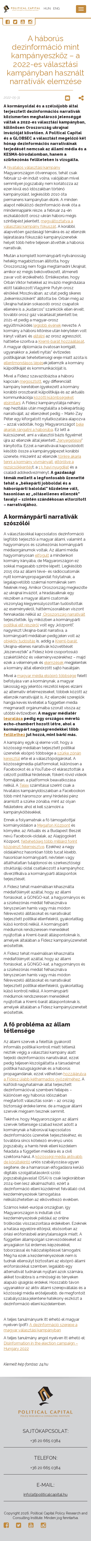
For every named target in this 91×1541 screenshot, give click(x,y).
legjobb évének (47, 325)
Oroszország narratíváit (63, 614)
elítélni (39, 336)
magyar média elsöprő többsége (46, 675)
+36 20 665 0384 (45, 1440)
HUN (47, 8)
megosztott (30, 381)
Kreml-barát (66, 641)
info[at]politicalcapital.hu (45, 1494)
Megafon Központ (53, 825)
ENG (56, 8)
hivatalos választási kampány (33, 167)
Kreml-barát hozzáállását (61, 341)
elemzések (54, 662)
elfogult (42, 555)
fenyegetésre (70, 440)
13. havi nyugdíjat (54, 467)
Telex (24, 785)
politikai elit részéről (21, 625)
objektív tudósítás (19, 641)
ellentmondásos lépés (23, 363)
